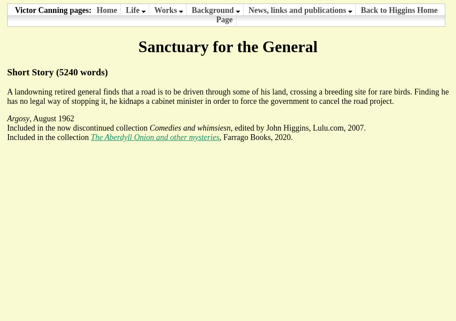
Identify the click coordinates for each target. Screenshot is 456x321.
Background (215, 10)
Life (136, 10)
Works (168, 10)
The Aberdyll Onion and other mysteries (155, 137)
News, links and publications (300, 10)
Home (107, 10)
